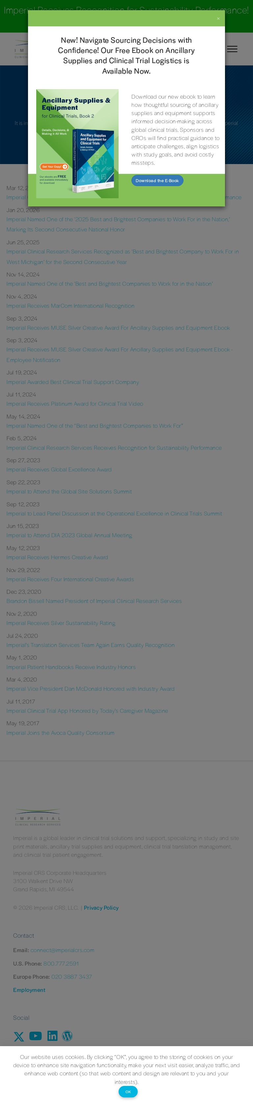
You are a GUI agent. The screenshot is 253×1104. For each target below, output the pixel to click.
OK (128, 1091)
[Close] (218, 17)
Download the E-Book (157, 180)
